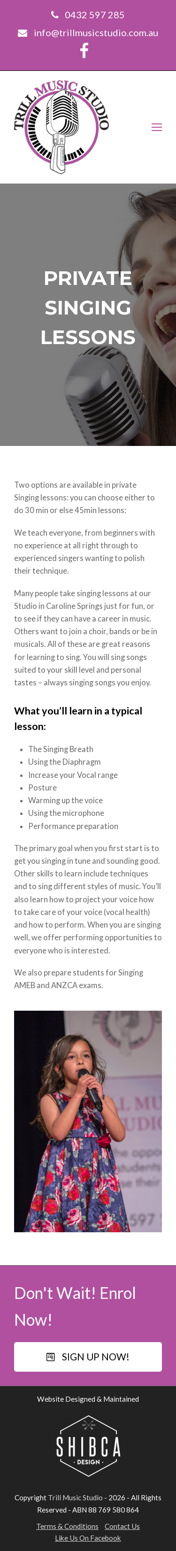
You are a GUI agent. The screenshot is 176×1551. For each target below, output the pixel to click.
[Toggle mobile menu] (157, 127)
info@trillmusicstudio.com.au (96, 32)
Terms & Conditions (67, 1526)
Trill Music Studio (75, 1497)
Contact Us (122, 1526)
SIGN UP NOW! (88, 1356)
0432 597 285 (95, 14)
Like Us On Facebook (88, 1538)
